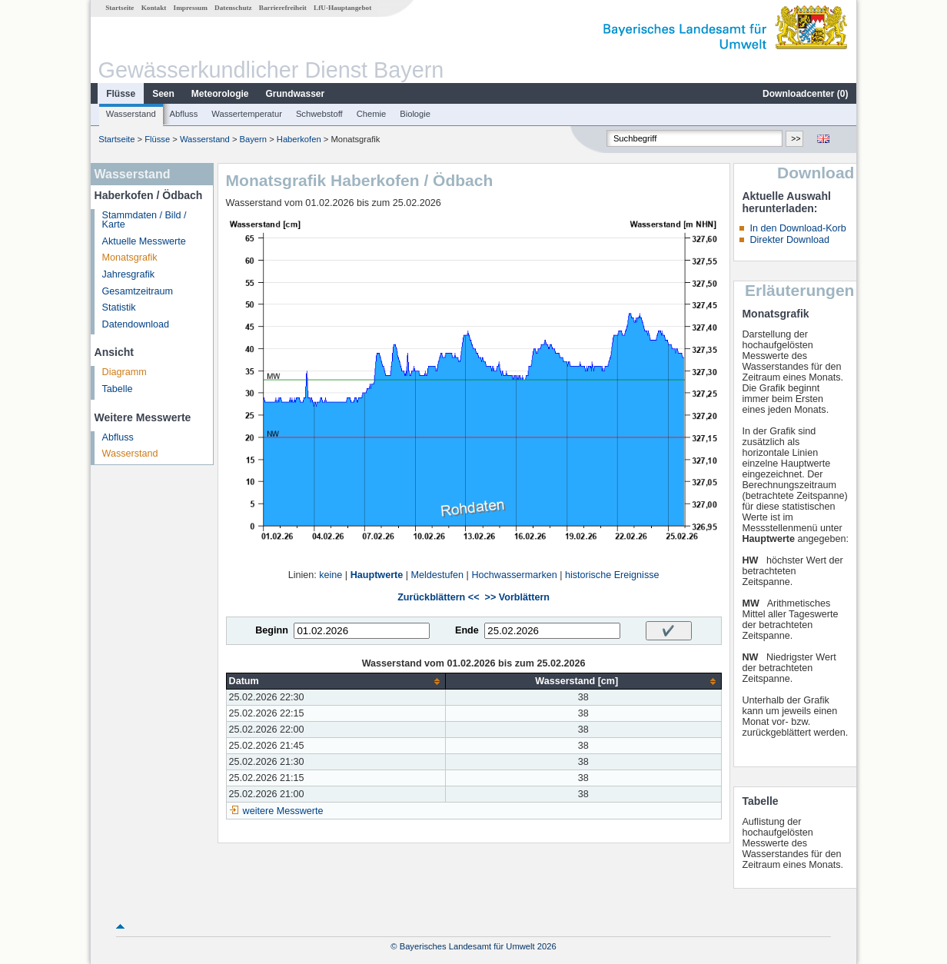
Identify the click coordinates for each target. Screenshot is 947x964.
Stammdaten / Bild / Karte (144, 220)
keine (330, 575)
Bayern (253, 139)
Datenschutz (233, 8)
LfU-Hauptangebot (342, 8)
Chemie (372, 113)
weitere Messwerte (283, 811)
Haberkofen (299, 139)
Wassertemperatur (246, 113)
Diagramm (124, 372)
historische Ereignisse (612, 575)
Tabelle (117, 389)
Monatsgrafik (130, 257)
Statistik (119, 307)
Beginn (271, 630)
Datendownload (136, 324)
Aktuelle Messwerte (144, 241)
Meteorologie (220, 93)
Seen (163, 93)
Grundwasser (295, 93)
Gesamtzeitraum (137, 291)
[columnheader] (335, 681)
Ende (467, 630)
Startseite (119, 8)
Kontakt (154, 8)
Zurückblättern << (438, 597)
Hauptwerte (377, 575)
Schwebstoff (319, 113)
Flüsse (120, 93)
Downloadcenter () (805, 93)
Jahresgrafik (128, 274)
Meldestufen (437, 575)
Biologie (415, 113)
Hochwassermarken (514, 575)
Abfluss (184, 113)
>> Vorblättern (517, 597)
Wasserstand (131, 113)
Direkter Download (789, 239)
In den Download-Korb (797, 228)
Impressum (191, 8)
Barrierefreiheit (283, 8)
